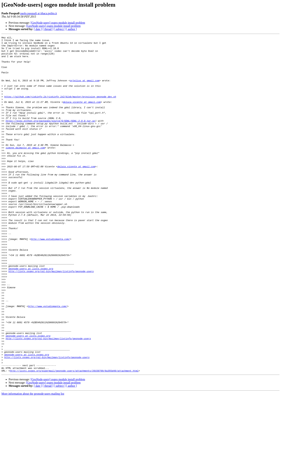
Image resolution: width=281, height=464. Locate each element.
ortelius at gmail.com (84, 89)
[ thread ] (48, 29)
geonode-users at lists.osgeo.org (30, 315)
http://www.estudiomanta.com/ (50, 279)
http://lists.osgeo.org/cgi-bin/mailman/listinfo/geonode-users (51, 318)
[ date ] (38, 29)
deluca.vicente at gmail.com (82, 115)
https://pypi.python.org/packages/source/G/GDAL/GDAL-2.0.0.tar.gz (50, 138)
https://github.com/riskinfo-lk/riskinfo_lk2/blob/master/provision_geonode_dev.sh (60, 109)
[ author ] (71, 29)
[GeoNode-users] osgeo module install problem (58, 22)
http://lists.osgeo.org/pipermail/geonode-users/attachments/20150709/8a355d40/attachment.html (74, 437)
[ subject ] (59, 29)
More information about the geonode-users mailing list (32, 460)
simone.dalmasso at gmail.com (25, 170)
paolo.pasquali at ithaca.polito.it (38, 13)
